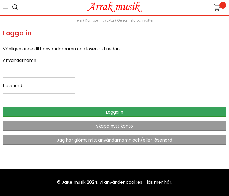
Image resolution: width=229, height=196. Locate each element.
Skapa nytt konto (114, 126)
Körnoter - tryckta (99, 20)
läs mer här (159, 182)
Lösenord (12, 85)
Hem (78, 20)
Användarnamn (19, 60)
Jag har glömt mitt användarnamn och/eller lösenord (114, 140)
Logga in (114, 112)
